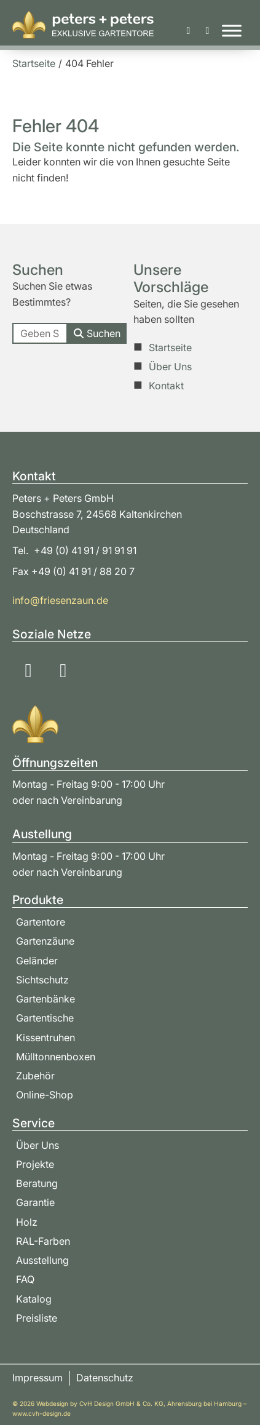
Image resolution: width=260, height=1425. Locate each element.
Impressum (37, 1377)
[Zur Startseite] (83, 25)
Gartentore (40, 922)
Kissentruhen (45, 1037)
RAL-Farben (43, 1241)
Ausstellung (42, 1260)
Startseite (170, 347)
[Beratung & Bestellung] (207, 31)
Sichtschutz (42, 980)
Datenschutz (104, 1377)
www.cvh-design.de (41, 1413)
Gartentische (45, 1018)
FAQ (25, 1279)
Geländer (37, 961)
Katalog (34, 1299)
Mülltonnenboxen (55, 1056)
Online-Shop (44, 1095)
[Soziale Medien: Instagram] (28, 671)
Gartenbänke (45, 999)
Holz (26, 1222)
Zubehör (35, 1076)
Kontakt (166, 385)
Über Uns (170, 366)
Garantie (35, 1202)
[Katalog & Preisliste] (189, 31)
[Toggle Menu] (232, 31)
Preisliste (36, 1318)
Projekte (35, 1164)
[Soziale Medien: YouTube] (63, 671)
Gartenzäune (45, 941)
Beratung (37, 1183)
